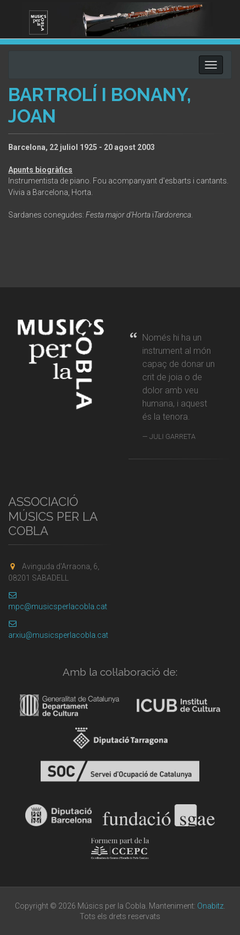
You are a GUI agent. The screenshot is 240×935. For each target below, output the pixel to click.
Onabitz (210, 905)
